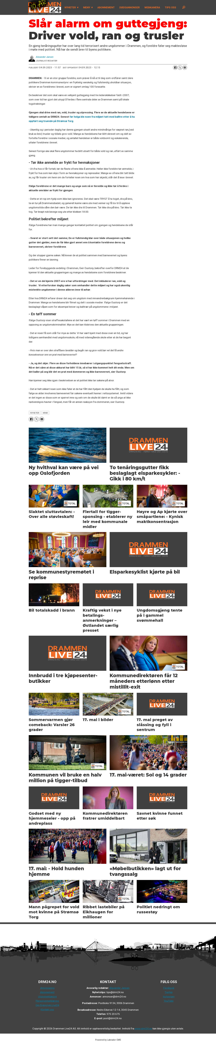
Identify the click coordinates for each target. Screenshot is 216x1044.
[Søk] (184, 7)
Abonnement (47, 992)
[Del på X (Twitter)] (180, 67)
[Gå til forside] (44, 7)
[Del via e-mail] (185, 67)
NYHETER (70, 7)
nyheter (34, 413)
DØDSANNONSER (129, 7)
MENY (86, 7)
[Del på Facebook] (175, 67)
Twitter (169, 992)
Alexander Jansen (119, 987)
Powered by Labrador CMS (108, 1040)
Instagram (168, 996)
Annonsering (47, 987)
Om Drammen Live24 (47, 1005)
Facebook (168, 987)
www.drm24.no (143, 1028)
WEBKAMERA (152, 7)
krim (45, 413)
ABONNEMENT (106, 7)
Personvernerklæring (47, 1000)
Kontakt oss (47, 1009)
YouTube (168, 1000)
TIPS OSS (170, 7)
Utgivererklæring (47, 996)
